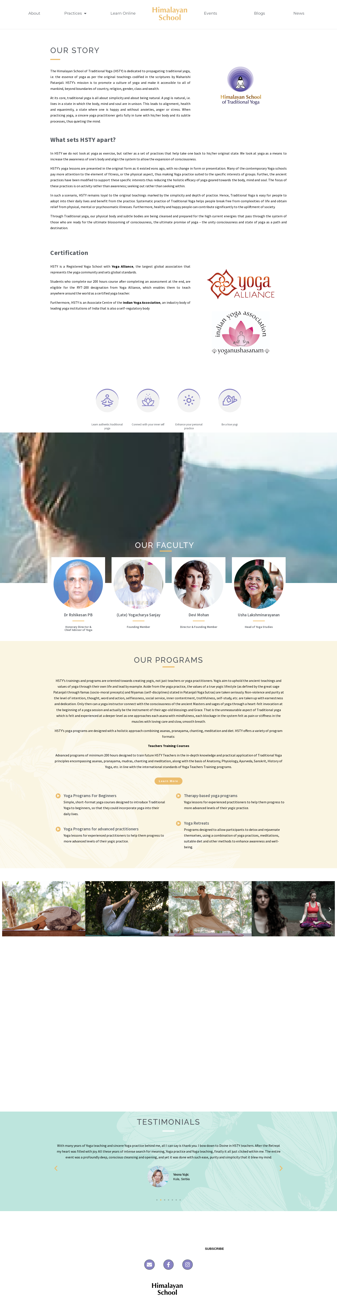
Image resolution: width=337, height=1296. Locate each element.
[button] (7, 909)
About (34, 13)
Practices (75, 13)
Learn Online (123, 13)
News (301, 13)
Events (217, 13)
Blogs (261, 13)
